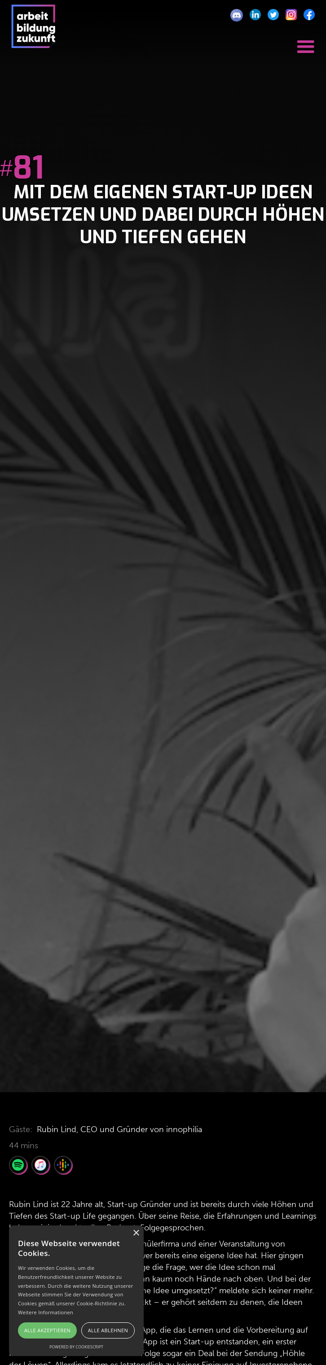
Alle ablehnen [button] (108, 1330)
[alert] (76, 1290)
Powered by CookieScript (76, 1347)
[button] (305, 44)
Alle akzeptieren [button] (47, 1330)
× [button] (135, 1233)
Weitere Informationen (45, 1312)
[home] (31, 30)
